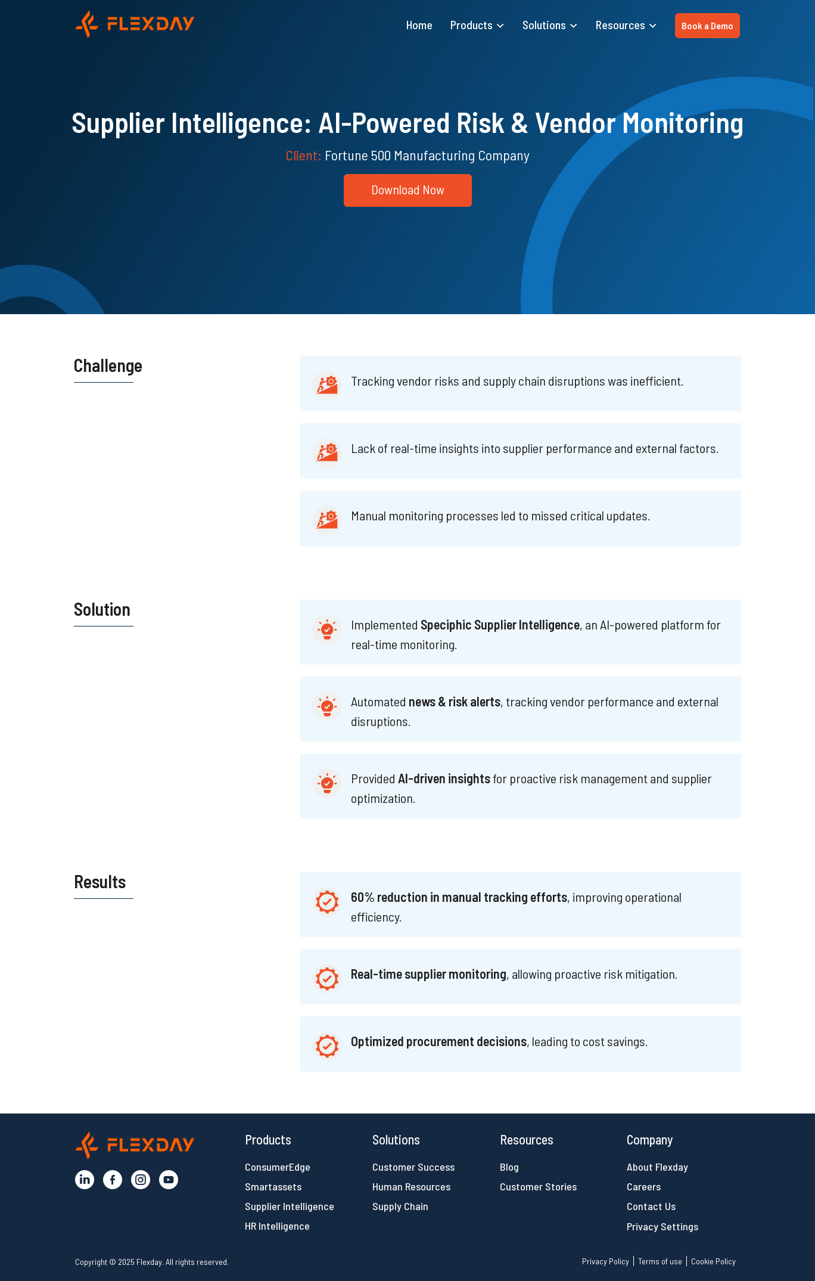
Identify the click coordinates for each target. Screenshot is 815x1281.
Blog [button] (509, 1166)
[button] (135, 24)
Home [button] (419, 24)
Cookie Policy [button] (713, 1261)
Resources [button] (620, 24)
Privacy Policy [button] (605, 1261)
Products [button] (471, 24)
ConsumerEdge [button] (277, 1166)
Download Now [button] (407, 189)
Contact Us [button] (651, 1205)
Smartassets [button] (273, 1186)
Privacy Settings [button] (662, 1226)
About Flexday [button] (657, 1166)
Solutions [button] (544, 24)
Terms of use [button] (660, 1261)
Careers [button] (644, 1186)
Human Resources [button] (411, 1186)
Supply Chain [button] (400, 1205)
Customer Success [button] (413, 1166)
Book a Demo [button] (707, 25)
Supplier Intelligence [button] (289, 1205)
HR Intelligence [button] (277, 1225)
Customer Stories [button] (538, 1186)
